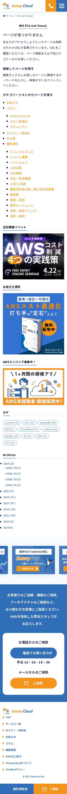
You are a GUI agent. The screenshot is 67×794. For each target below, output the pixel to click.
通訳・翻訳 (17, 216)
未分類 (10, 138)
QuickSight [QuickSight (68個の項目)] (48, 422)
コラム (10, 108)
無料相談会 (20, 789)
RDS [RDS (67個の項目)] (9, 429)
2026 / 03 (13, 473)
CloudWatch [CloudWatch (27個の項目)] (29, 429)
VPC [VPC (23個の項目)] (9, 442)
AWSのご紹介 (14, 756)
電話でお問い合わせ (37, 652)
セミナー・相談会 (18, 133)
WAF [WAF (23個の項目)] (42, 436)
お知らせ (12, 102)
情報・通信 (17, 200)
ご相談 (38, 683)
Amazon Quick (20, 116)
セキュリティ (19, 126)
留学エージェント (22, 205)
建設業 (14, 194)
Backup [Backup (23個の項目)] (11, 436)
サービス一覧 (13, 724)
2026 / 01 (13, 485)
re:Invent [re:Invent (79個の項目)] (12, 422)
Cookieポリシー (15, 769)
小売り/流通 (18, 183)
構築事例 (11, 750)
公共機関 (16, 173)
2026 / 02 (13, 479)
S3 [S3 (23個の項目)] (27, 436)
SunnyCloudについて (18, 763)
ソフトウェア (19, 162)
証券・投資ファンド (23, 210)
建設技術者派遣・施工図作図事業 (32, 189)
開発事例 (12, 143)
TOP (8, 717)
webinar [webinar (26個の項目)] (50, 429)
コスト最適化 (19, 121)
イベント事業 (19, 157)
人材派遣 (16, 167)
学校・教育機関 (20, 178)
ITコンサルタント (22, 151)
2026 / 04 (13, 468)
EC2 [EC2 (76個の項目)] (29, 422)
